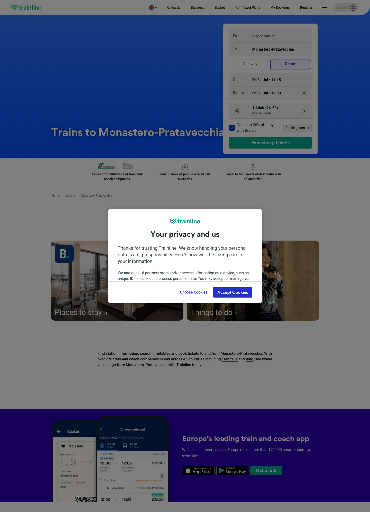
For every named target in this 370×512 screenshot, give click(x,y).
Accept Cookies (232, 292)
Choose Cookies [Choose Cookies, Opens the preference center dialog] (193, 292)
